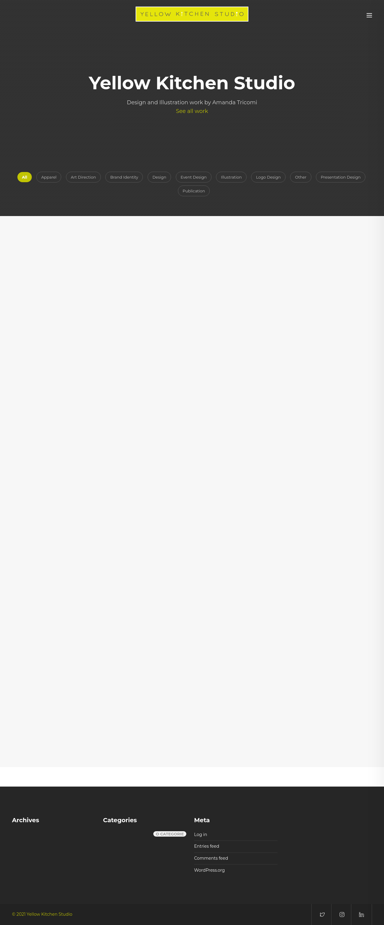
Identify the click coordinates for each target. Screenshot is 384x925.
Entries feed (206, 846)
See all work (192, 111)
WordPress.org (209, 870)
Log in (200, 834)
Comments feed (211, 858)
